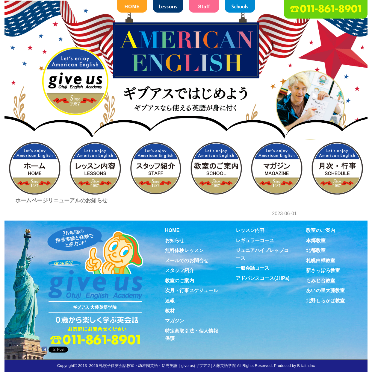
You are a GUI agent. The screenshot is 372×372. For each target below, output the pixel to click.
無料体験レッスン (184, 250)
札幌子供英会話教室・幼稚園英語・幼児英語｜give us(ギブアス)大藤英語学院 (167, 365)
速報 (170, 300)
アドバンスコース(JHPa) (263, 278)
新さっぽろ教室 (323, 270)
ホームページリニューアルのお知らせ (61, 201)
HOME (172, 230)
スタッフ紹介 (179, 270)
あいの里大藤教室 (325, 290)
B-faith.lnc (306, 365)
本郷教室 (315, 240)
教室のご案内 (179, 280)
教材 (170, 310)
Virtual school (355, 272)
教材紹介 (355, 223)
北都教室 (315, 250)
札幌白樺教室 (320, 260)
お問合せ (355, 127)
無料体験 (355, 175)
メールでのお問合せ (186, 260)
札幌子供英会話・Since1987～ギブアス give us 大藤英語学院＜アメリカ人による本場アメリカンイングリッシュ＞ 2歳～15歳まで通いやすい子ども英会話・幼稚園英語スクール (186, 87)
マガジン (174, 320)
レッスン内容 (250, 230)
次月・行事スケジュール (191, 290)
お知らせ (174, 240)
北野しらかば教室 (325, 300)
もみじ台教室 (320, 280)
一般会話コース (253, 268)
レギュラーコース (255, 240)
